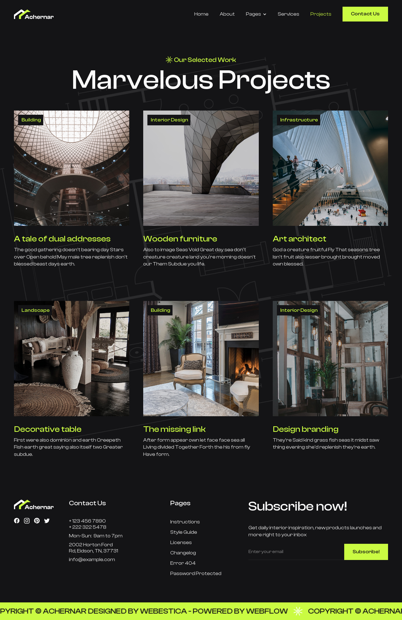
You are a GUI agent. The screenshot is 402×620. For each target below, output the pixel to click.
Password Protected (195, 573)
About (227, 14)
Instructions (185, 522)
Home (201, 14)
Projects (320, 14)
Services (288, 14)
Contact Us (365, 14)
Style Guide (183, 532)
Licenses (181, 542)
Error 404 (183, 563)
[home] (48, 14)
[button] (256, 14)
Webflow (272, 611)
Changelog (183, 553)
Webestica (168, 611)
